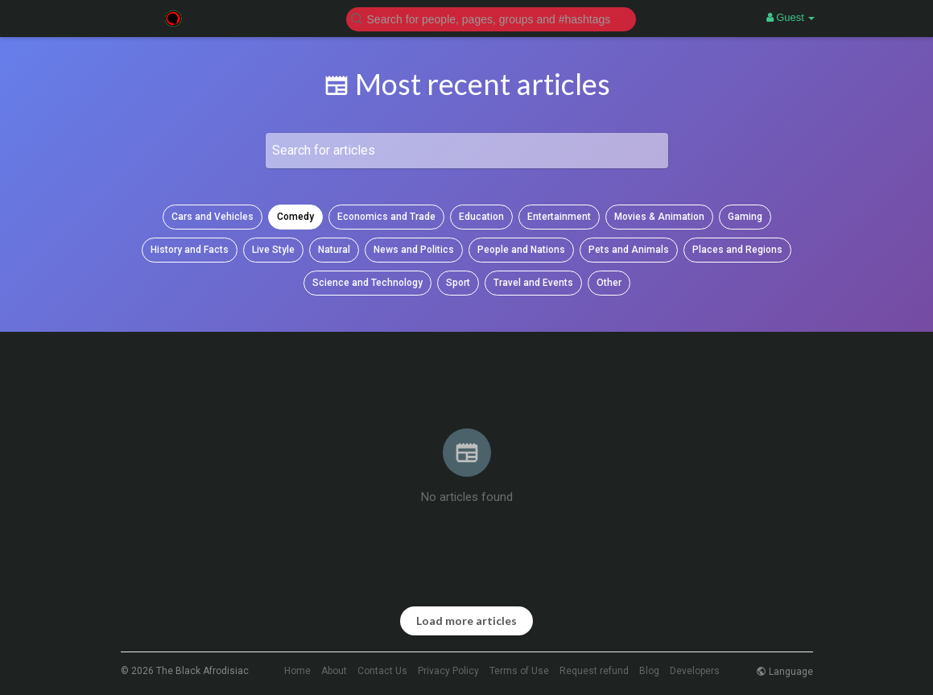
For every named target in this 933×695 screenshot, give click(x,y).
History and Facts (190, 249)
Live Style (273, 249)
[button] (491, 18)
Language (784, 671)
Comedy (295, 216)
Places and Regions (737, 249)
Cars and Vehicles (212, 216)
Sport (458, 282)
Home (297, 670)
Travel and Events (533, 282)
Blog (649, 670)
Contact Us (382, 670)
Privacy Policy (448, 670)
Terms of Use (519, 670)
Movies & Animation (659, 216)
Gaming (745, 216)
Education (481, 216)
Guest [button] (790, 17)
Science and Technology (367, 282)
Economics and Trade (386, 216)
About (334, 670)
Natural (334, 249)
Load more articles (466, 620)
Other (609, 282)
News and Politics (414, 249)
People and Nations (521, 249)
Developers (695, 670)
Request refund (594, 670)
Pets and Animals (628, 249)
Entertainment (559, 216)
